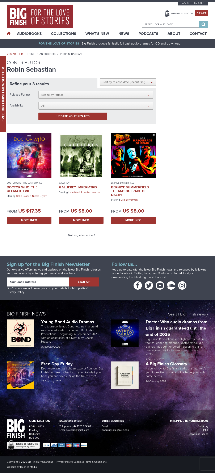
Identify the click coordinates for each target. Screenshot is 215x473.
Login (185, 2)
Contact (198, 33)
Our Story (203, 426)
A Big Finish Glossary (167, 363)
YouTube (163, 273)
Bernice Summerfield (122, 182)
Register (198, 2)
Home (31, 54)
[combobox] (170, 24)
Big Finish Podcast (154, 277)
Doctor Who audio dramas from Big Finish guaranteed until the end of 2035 (176, 328)
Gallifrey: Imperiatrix (78, 187)
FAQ (205, 430)
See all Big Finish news (187, 314)
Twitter (138, 273)
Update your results (72, 116)
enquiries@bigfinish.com (116, 430)
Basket (201, 13)
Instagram (150, 273)
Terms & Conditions (95, 462)
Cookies (78, 462)
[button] (128, 82)
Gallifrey (64, 182)
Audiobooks (47, 54)
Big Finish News (26, 314)
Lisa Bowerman (129, 200)
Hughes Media (28, 467)
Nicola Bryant (39, 196)
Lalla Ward (74, 192)
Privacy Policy (15, 292)
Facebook (126, 273)
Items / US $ (182, 13)
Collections (63, 33)
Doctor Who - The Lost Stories (24, 182)
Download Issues (198, 434)
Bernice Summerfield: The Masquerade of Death (130, 191)
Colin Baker (22, 196)
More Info (29, 220)
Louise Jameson (92, 192)
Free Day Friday (57, 363)
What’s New (97, 33)
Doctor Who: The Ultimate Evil (22, 189)
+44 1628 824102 (81, 426)
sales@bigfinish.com (77, 430)
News (123, 33)
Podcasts (148, 33)
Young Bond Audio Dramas (68, 321)
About (174, 33)
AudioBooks (29, 33)
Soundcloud (181, 273)
